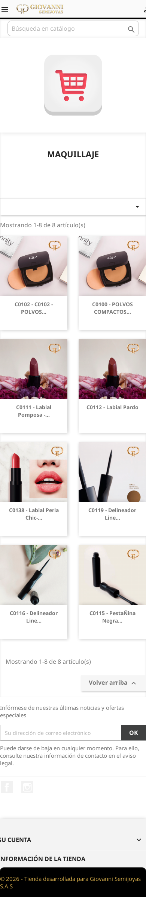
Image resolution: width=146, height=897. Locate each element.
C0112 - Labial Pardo (112, 407)
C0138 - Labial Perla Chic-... (34, 514)
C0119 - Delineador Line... (112, 514)
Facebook (7, 787)
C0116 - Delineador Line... (34, 616)
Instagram (27, 787)
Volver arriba (113, 683)
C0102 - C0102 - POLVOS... (34, 308)
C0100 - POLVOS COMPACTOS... (112, 308)
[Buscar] (73, 28)
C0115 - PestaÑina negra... (112, 616)
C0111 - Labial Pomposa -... (33, 411)
